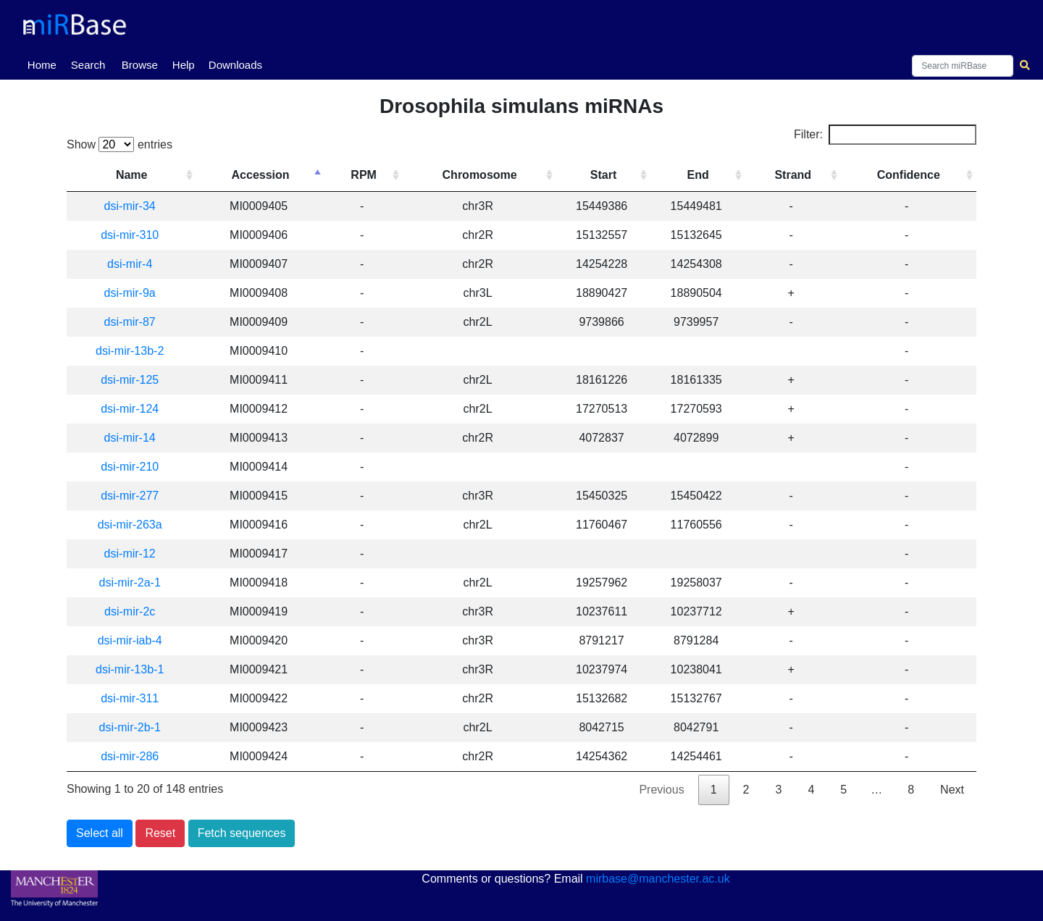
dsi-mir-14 (130, 438)
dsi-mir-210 (130, 466)
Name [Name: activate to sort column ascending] (132, 175)
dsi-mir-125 (130, 380)
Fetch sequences (242, 833)
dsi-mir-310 (130, 235)
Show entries (119, 144)
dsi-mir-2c (129, 611)
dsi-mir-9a (130, 293)
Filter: (885, 135)
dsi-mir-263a (130, 524)
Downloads (235, 65)
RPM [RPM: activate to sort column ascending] (364, 175)
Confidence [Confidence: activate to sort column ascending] (908, 175)
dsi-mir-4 (129, 264)
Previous (661, 789)
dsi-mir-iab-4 (130, 640)
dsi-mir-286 (130, 756)
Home (45, 63)
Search (88, 65)
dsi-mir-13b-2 (130, 351)
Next (952, 789)
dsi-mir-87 (130, 322)
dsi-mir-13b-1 (130, 669)
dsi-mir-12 (130, 553)
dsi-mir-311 (130, 698)
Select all (99, 833)
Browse (140, 65)
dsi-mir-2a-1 (130, 582)
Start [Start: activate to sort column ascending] (603, 175)
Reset (160, 833)
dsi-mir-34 (130, 206)
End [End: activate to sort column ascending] (698, 175)
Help (183, 65)
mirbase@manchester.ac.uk (658, 878)
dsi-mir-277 (130, 495)
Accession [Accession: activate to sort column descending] (261, 175)
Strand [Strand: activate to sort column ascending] (792, 175)
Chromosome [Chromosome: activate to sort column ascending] (480, 175)
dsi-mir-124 (130, 409)
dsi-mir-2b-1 (130, 727)
